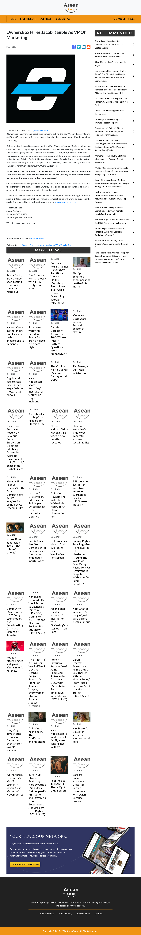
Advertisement (83, 913)
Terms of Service (46, 913)
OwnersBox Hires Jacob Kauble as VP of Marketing (47, 245)
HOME (12, 18)
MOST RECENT (28, 18)
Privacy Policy (65, 913)
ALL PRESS (45, 18)
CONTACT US (63, 18)
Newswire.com (41, 130)
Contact (99, 913)
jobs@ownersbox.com (65, 202)
